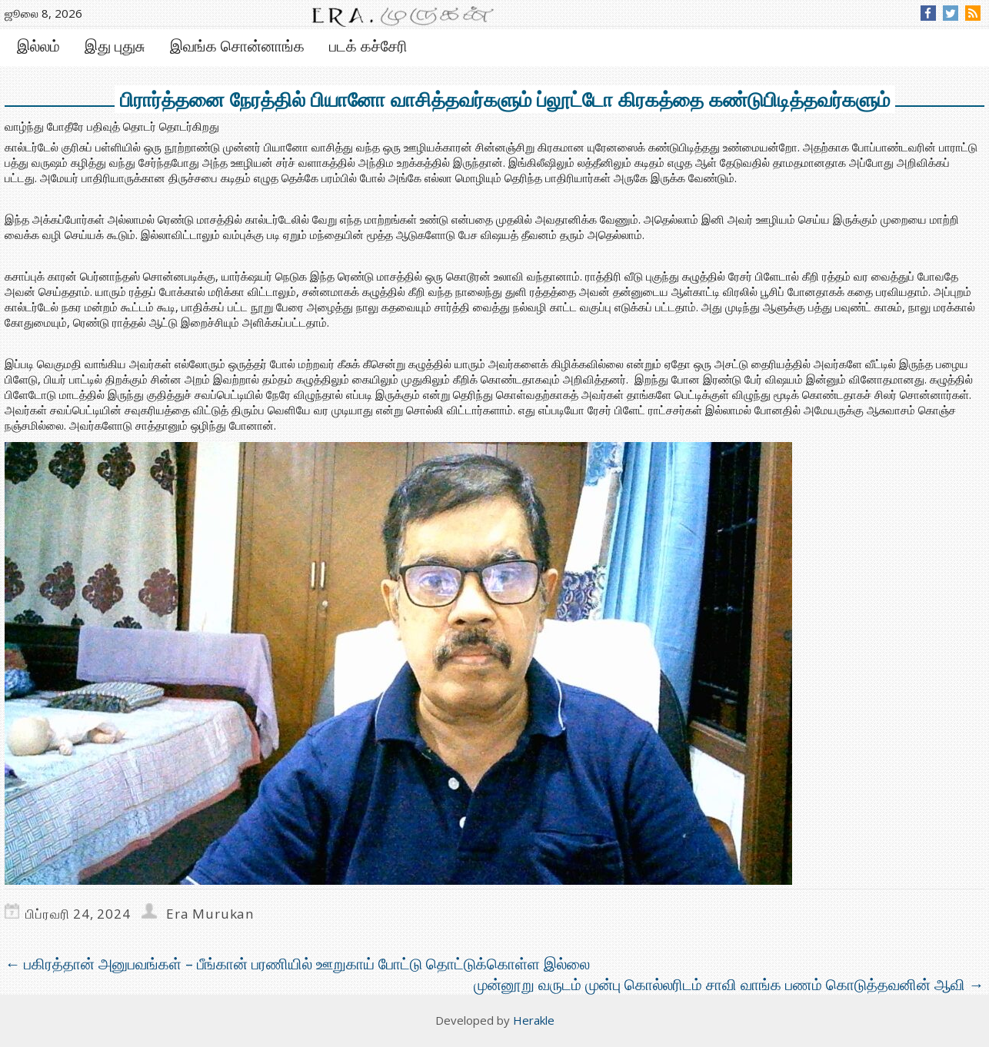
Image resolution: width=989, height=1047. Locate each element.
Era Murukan (210, 913)
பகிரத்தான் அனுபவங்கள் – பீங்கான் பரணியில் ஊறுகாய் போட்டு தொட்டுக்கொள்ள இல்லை (297, 963)
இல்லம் (38, 45)
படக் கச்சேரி (368, 45)
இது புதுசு (115, 45)
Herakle (533, 1020)
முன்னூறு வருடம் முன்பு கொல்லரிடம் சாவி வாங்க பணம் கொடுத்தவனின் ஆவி (729, 984)
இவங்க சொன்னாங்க (237, 45)
